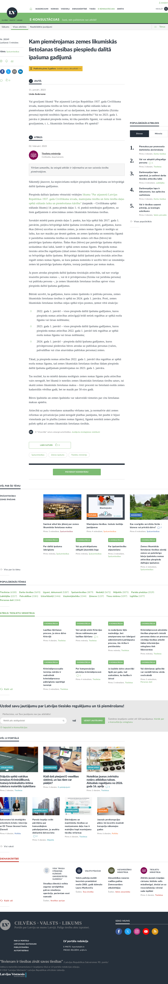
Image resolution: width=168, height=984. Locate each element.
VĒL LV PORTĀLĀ (9, 738)
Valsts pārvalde (160, 215)
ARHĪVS (120, 9)
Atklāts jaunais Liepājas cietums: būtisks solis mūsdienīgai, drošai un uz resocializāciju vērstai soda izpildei (153, 884)
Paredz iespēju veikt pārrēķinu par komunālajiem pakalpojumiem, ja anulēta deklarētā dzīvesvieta (45, 826)
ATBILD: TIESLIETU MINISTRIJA (17, 613)
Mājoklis (121, 592)
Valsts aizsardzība (122, 892)
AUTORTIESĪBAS (21, 951)
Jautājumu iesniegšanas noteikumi (86, 432)
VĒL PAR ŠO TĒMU (10, 486)
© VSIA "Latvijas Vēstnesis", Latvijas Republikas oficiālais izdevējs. (32, 970)
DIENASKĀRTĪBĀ (79, 9)
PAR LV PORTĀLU (21, 941)
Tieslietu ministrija (51, 154)
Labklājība (160, 183)
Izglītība (137, 596)
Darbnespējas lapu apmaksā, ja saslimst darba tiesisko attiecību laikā (152, 175)
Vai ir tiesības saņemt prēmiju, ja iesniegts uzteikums (150, 208)
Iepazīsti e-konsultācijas (15, 727)
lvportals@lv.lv (78, 947)
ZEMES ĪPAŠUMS (7, 500)
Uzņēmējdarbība (74, 596)
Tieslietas (158, 167)
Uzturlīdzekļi (51, 596)
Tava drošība (88, 892)
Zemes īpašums (57, 455)
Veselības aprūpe (57, 901)
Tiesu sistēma (116, 596)
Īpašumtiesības (13, 52)
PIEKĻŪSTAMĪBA (21, 947)
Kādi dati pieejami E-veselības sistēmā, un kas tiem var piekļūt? (61, 779)
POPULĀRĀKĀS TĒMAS (13, 582)
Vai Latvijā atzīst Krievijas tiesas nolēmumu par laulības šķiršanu (89, 633)
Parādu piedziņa (142, 592)
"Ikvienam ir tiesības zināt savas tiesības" (31, 961)
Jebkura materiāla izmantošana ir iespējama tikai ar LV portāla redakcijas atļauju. (40, 967)
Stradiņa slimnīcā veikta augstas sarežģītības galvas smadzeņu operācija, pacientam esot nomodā (56, 890)
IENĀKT (164, 3)
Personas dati (10, 600)
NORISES (55, 9)
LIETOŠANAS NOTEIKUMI (25, 944)
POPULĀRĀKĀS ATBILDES (144, 123)
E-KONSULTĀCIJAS (106, 9)
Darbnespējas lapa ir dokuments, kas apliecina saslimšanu (152, 191)
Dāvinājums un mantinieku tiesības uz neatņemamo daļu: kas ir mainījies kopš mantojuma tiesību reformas (78, 826)
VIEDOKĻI (65, 9)
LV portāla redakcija (75, 941)
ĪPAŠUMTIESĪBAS (8, 496)
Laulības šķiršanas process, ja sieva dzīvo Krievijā (54, 633)
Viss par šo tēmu (12, 569)
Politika (18, 834)
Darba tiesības (160, 154)
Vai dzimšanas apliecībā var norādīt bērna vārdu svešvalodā (153, 672)
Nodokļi (103, 592)
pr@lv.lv (83, 950)
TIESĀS (92, 9)
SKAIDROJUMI (41, 9)
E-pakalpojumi (64, 787)
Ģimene (96, 596)
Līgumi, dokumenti (56, 592)
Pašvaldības (29, 596)
